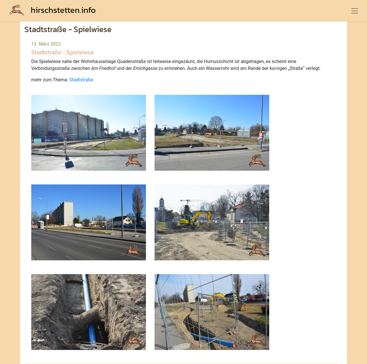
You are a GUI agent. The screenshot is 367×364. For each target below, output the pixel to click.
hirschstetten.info (52, 10)
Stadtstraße (81, 79)
